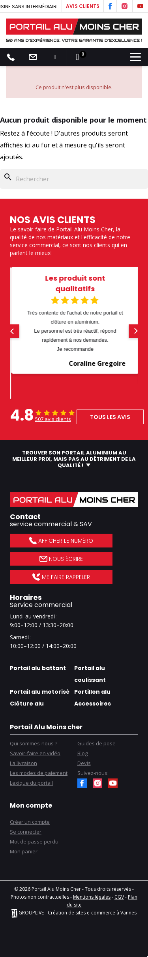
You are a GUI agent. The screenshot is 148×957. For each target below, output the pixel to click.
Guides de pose (96, 743)
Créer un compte (30, 821)
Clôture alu (27, 704)
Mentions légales (92, 897)
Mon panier (23, 851)
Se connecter (25, 831)
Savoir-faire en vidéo (35, 753)
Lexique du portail (31, 782)
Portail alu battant (38, 668)
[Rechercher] (74, 179)
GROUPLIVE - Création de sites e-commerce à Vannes (74, 912)
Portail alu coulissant (90, 674)
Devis (84, 763)
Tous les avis (110, 417)
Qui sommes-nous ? (33, 743)
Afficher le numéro (61, 541)
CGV (119, 897)
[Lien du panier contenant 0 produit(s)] (77, 57)
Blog (82, 753)
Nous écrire (61, 559)
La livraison (23, 763)
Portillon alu (92, 692)
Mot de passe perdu (34, 841)
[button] (12, 331)
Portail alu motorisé (39, 692)
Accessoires (92, 704)
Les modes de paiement (38, 772)
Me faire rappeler (61, 577)
